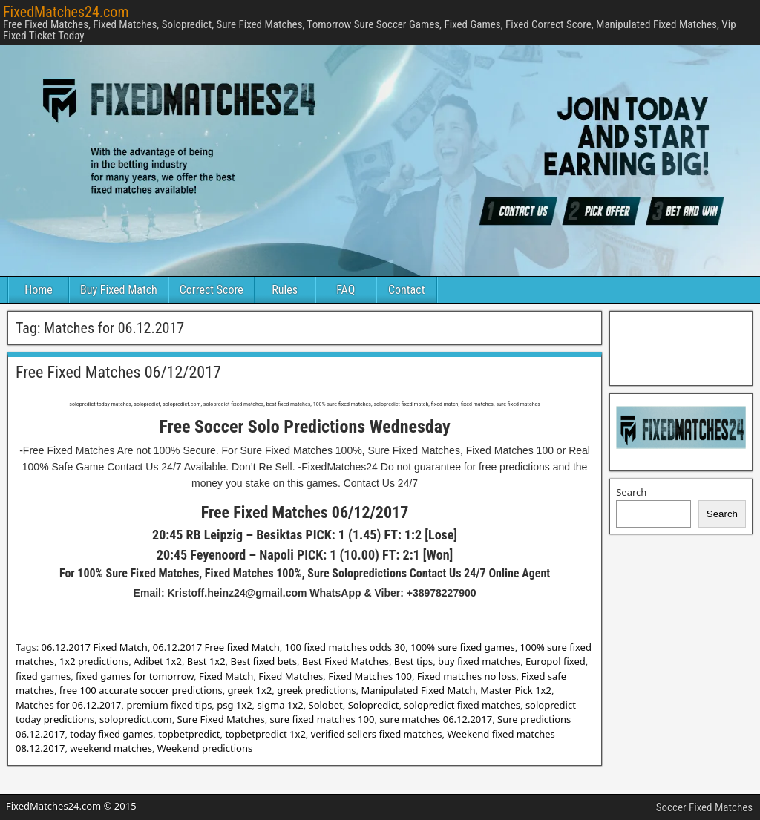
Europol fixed (555, 661)
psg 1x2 (234, 705)
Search (631, 492)
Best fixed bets (263, 661)
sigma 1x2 (280, 705)
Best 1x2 (206, 661)
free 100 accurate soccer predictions (141, 690)
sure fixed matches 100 (322, 719)
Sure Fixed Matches (221, 719)
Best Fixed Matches (345, 661)
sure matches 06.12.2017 (435, 719)
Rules (285, 290)
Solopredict (373, 705)
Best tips (413, 661)
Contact (406, 290)
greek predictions (316, 690)
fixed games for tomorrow (135, 676)
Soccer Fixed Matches (704, 807)
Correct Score (211, 290)
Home (38, 290)
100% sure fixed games (462, 647)
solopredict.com (135, 719)
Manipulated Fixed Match (418, 690)
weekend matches (111, 748)
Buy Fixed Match (118, 290)
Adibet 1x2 (158, 661)
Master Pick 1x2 (515, 690)
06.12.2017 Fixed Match (95, 647)
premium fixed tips (169, 705)
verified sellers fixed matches (376, 734)
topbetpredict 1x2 (265, 734)
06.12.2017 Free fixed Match (216, 647)
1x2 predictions (93, 661)
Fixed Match (226, 676)
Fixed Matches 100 (370, 676)
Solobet (326, 705)
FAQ (345, 290)
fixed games (43, 676)
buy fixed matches (479, 661)
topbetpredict (189, 734)
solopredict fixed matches (462, 705)
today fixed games (111, 734)
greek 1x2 (250, 690)
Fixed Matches (290, 676)
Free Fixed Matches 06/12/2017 (118, 372)
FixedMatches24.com (65, 12)
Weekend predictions (204, 748)
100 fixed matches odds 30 (345, 647)
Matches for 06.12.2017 (69, 705)
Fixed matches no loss (467, 676)
